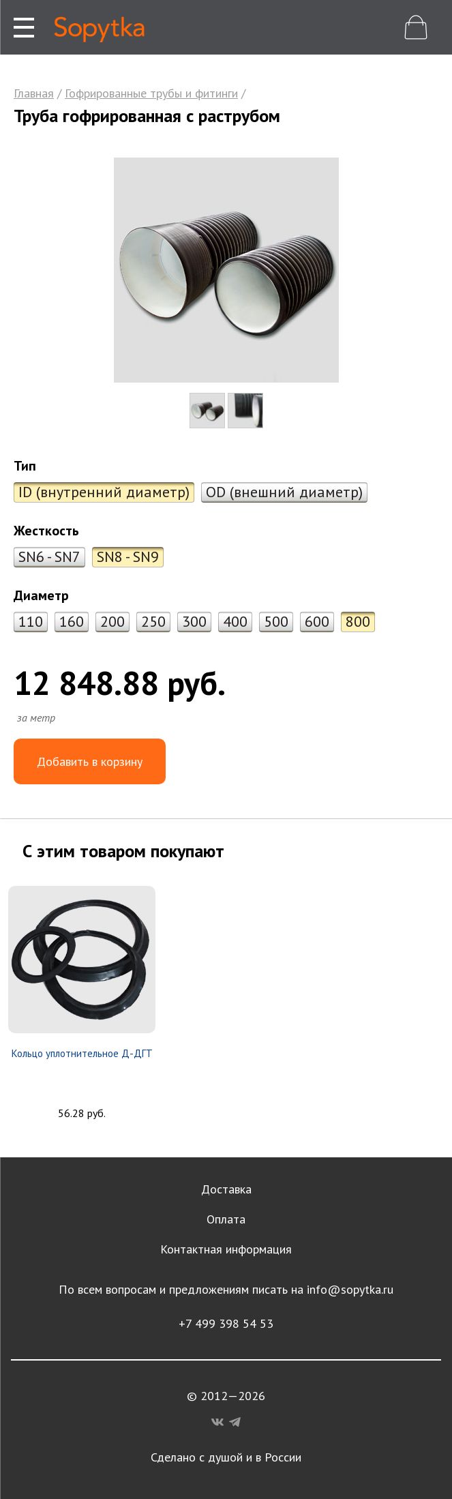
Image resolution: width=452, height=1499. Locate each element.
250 (153, 621)
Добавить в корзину (89, 761)
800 (358, 621)
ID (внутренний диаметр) (104, 491)
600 (317, 621)
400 (235, 621)
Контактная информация (226, 1249)
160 (71, 621)
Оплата (226, 1219)
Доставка (226, 1189)
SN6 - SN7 (49, 556)
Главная (34, 93)
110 (30, 621)
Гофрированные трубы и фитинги (151, 93)
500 (276, 621)
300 (194, 621)
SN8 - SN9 (128, 556)
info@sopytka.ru (350, 1289)
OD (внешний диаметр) (284, 491)
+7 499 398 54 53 (226, 1323)
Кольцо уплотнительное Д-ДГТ (82, 1053)
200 (112, 621)
